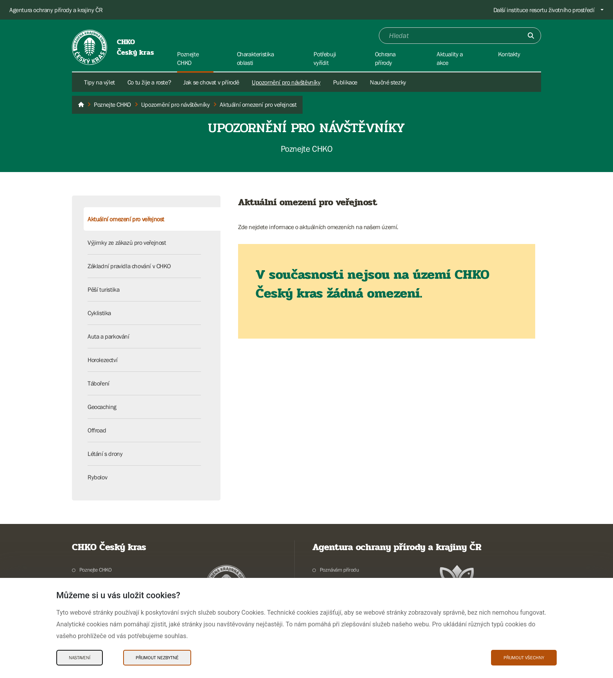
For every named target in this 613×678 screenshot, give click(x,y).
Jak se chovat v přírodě (211, 82)
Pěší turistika (103, 289)
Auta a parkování (108, 336)
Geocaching (102, 406)
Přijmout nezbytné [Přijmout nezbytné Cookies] (157, 657)
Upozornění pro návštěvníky (286, 82)
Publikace (345, 82)
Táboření (98, 383)
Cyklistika (99, 312)
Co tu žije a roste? (149, 82)
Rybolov (97, 477)
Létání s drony (105, 453)
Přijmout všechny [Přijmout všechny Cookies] (524, 657)
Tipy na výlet (99, 82)
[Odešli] (531, 35)
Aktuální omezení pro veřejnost (126, 218)
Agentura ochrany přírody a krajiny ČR (55, 9)
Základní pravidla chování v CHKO (129, 265)
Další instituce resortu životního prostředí (544, 9)
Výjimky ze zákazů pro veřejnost (127, 242)
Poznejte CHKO (95, 570)
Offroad (97, 430)
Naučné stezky (388, 82)
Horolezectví (102, 359)
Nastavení (79, 657)
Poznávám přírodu (339, 570)
